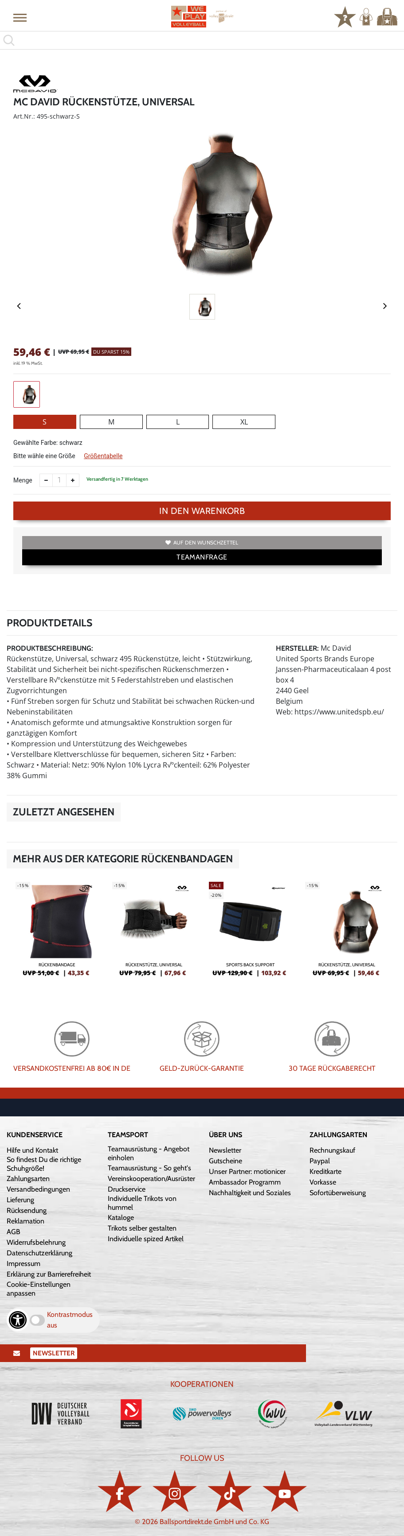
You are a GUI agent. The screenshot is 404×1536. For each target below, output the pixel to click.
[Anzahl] (59, 480)
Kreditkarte (325, 1171)
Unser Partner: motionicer (247, 1171)
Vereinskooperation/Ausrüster (151, 1178)
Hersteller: (297, 648)
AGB (13, 1231)
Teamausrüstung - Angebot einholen (148, 1153)
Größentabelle (103, 455)
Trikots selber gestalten (142, 1228)
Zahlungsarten (28, 1178)
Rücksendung (27, 1210)
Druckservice (126, 1189)
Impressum (23, 1263)
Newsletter (225, 1150)
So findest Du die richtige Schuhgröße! (44, 1164)
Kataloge (121, 1217)
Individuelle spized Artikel (146, 1239)
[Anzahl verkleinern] (46, 480)
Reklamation (25, 1221)
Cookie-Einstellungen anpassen (39, 1288)
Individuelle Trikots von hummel (142, 1203)
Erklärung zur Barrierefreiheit (49, 1274)
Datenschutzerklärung (39, 1253)
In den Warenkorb (202, 511)
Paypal (320, 1161)
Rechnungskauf (332, 1150)
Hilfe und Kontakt (32, 1150)
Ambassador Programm (245, 1182)
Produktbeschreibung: (50, 648)
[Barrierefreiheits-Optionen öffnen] (18, 1320)
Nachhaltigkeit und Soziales (250, 1193)
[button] (20, 17)
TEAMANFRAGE (202, 557)
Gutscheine (225, 1161)
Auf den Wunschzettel (201, 542)
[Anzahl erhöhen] (72, 480)
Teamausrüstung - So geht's (149, 1168)
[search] (202, 40)
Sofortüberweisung (338, 1193)
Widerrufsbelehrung (36, 1242)
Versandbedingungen (38, 1189)
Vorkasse (323, 1182)
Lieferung (20, 1200)
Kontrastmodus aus (70, 1319)
